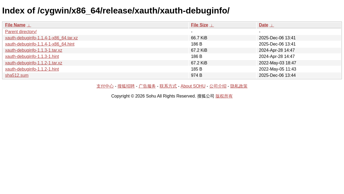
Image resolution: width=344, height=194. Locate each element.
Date (263, 25)
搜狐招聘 (126, 86)
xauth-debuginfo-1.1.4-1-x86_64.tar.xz (41, 38)
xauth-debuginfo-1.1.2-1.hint (32, 69)
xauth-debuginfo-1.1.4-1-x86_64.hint (39, 44)
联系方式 (168, 86)
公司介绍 (218, 86)
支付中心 (105, 86)
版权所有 (224, 96)
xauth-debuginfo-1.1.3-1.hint (32, 56)
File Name (15, 25)
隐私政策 (239, 86)
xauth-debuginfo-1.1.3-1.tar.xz (33, 50)
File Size (199, 25)
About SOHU (193, 86)
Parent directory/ (21, 31)
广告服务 (147, 86)
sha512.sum (16, 75)
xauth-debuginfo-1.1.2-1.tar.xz (33, 63)
